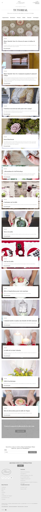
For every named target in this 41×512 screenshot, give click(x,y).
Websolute (4, 509)
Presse (19, 17)
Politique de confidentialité (13, 506)
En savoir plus (7, 48)
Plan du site (26, 506)
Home (17, 6)
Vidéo (23, 17)
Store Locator (20, 431)
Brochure (12, 17)
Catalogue (35, 17)
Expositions (6, 17)
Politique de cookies (21, 506)
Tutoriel (24, 6)
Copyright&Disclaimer (5, 506)
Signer (20, 465)
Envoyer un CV (23, 487)
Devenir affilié (23, 489)
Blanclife (20, 6)
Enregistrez (33, 452)
